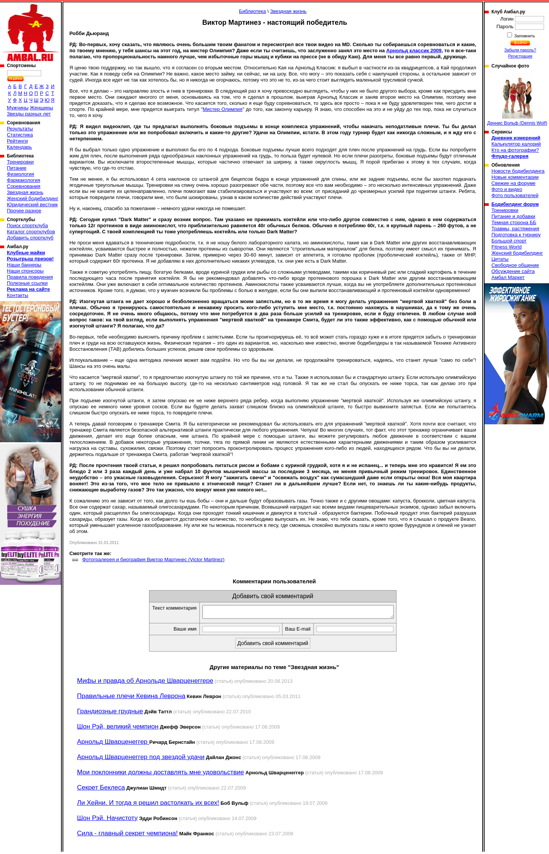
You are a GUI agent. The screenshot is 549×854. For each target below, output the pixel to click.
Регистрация (520, 56)
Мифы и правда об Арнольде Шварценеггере (145, 683)
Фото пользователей (514, 195)
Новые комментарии (515, 177)
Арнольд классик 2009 (413, 50)
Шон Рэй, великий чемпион (118, 728)
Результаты (20, 129)
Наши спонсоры (25, 271)
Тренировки (20, 162)
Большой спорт (509, 241)
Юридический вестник (32, 204)
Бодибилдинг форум (515, 204)
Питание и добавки (513, 216)
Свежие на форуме (513, 183)
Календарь (19, 147)
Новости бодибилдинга (517, 171)
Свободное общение (515, 265)
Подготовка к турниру (516, 235)
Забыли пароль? (520, 50)
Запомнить (524, 36)
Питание (16, 168)
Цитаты (500, 259)
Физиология (20, 174)
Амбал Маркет (508, 277)
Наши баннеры (24, 265)
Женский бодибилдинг (32, 198)
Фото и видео (506, 189)
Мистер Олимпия (222, 109)
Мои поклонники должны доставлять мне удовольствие (160, 774)
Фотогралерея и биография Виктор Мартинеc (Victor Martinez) (153, 559)
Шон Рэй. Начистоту (107, 820)
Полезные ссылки (27, 283)
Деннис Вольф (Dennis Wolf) (517, 99)
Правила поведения (30, 277)
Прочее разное (24, 211)
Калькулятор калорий (516, 144)
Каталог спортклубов (31, 231)
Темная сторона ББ (513, 222)
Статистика (20, 135)
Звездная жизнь (25, 192)
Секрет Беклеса (101, 789)
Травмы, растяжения (515, 228)
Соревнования (23, 186)
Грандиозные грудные (110, 713)
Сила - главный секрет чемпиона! (127, 835)
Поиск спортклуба (27, 225)
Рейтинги (17, 141)
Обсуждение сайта (513, 271)
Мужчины (18, 108)
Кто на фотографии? (515, 150)
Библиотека (252, 11)
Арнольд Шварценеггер (113, 744)
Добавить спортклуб (30, 238)
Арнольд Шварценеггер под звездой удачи (140, 759)
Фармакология (23, 180)
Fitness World (506, 247)
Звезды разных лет (29, 114)
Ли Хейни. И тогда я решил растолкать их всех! (148, 805)
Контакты (17, 295)
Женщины (41, 108)
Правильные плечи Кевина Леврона (131, 698)
